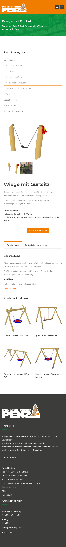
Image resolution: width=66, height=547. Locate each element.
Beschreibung (13, 245)
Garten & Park (10, 105)
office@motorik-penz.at (12, 527)
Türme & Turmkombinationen (18, 88)
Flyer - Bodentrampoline (12, 479)
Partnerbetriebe (9, 487)
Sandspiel (10, 71)
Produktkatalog (9, 468)
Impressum (7, 495)
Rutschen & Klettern (14, 65)
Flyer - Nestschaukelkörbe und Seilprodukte (21, 483)
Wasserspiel (11, 94)
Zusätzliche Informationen (37, 245)
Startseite (6, 26)
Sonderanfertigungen (13, 111)
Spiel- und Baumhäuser (16, 82)
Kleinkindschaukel (25, 217)
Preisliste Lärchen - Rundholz (15, 471)
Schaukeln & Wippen (36, 26)
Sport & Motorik (11, 100)
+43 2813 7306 (8, 532)
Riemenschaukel (43, 217)
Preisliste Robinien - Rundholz (15, 475)
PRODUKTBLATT (11, 288)
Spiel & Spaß (18, 26)
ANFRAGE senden (38, 230)
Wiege (7, 220)
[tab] (13, 245)
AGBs (4, 491)
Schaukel (55, 217)
